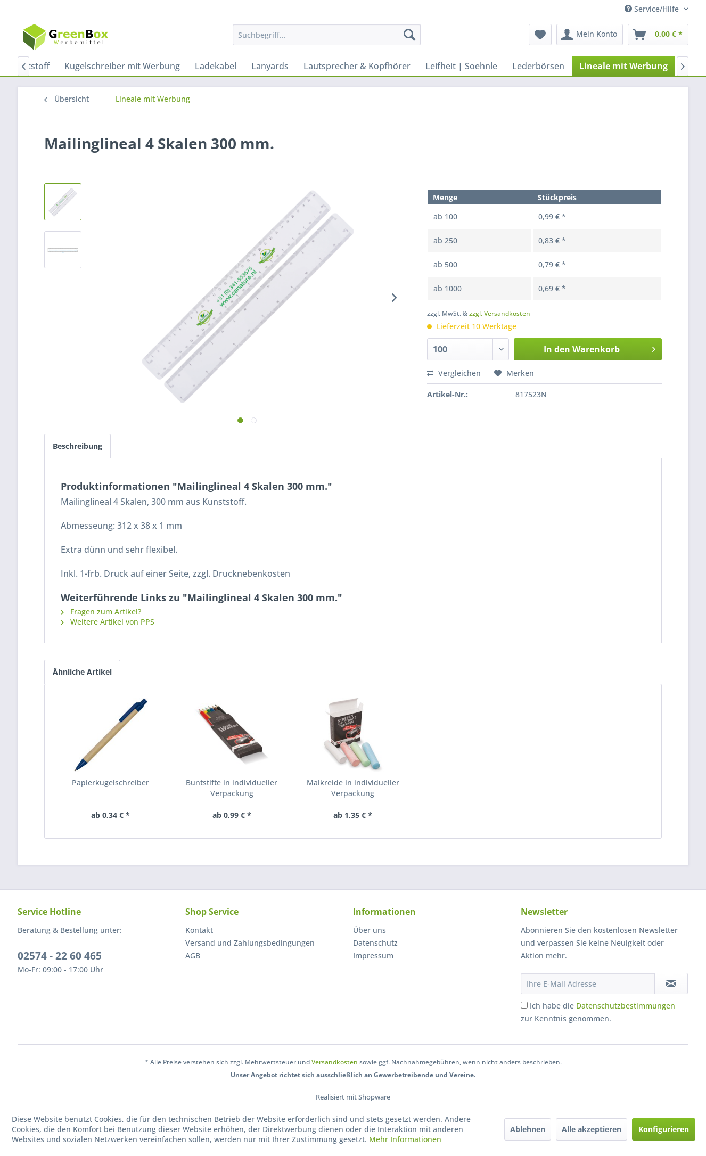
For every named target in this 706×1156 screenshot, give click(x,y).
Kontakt (199, 930)
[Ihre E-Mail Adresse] (588, 983)
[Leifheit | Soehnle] (461, 66)
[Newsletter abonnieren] (671, 983)
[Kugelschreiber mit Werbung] (122, 66)
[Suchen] (409, 34)
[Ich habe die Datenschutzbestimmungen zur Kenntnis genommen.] (524, 1005)
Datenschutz (375, 943)
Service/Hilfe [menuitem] (653, 9)
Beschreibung (77, 446)
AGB (192, 955)
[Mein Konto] (589, 34)
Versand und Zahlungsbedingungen (250, 943)
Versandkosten (334, 1062)
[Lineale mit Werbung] (623, 66)
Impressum (373, 955)
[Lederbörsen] (538, 66)
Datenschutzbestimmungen (625, 1006)
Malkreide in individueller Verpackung (353, 787)
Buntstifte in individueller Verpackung (231, 787)
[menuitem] (327, 34)
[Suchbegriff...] (327, 34)
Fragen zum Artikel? (101, 611)
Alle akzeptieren (591, 1129)
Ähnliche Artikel (82, 672)
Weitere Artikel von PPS (107, 622)
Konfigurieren (663, 1129)
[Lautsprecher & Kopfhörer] (357, 66)
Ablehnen (527, 1129)
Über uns (369, 930)
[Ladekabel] (215, 66)
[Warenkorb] (658, 34)
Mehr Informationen (405, 1139)
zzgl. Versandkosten (499, 313)
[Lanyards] (270, 66)
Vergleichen (454, 373)
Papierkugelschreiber (110, 782)
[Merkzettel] (540, 34)
